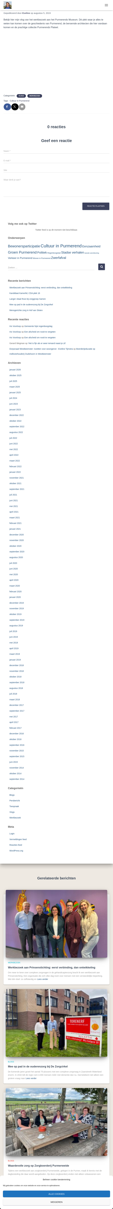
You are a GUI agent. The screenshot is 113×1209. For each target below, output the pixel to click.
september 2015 (16, 756)
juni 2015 (13, 762)
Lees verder (42, 979)
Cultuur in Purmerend (19, 101)
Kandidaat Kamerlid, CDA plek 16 (24, 293)
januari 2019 (15, 660)
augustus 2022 (16, 432)
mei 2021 (13, 506)
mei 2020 (13, 574)
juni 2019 (13, 637)
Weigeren (56, 1202)
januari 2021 (15, 529)
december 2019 (16, 603)
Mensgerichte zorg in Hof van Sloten (26, 310)
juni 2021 (13, 500)
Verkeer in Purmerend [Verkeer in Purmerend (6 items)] (20, 258)
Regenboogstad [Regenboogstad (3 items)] (54, 253)
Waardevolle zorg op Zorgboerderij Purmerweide (38, 1165)
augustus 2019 (16, 625)
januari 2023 (15, 409)
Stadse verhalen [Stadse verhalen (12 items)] (72, 252)
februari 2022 (15, 466)
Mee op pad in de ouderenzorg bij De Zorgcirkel (31, 304)
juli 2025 (13, 381)
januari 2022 (15, 472)
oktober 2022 (15, 421)
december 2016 (16, 733)
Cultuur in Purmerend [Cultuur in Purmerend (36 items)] (61, 245)
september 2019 (16, 620)
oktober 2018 (15, 677)
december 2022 (16, 415)
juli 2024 (13, 398)
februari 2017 (15, 728)
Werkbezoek (34, 96)
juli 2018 (13, 694)
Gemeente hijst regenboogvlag (38, 326)
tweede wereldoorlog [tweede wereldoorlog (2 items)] (92, 253)
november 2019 (16, 608)
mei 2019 (13, 642)
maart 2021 (14, 517)
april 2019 (14, 648)
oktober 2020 (15, 546)
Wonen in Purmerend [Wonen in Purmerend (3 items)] (41, 258)
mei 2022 (13, 449)
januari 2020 (15, 597)
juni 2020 (13, 569)
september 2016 (16, 745)
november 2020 (16, 540)
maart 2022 (14, 461)
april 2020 (14, 580)
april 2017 (14, 722)
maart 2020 (14, 586)
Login (11, 833)
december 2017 (16, 705)
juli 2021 (13, 495)
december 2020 (16, 534)
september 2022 (16, 426)
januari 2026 (15, 369)
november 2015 (16, 750)
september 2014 (16, 779)
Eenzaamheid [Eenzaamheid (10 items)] (91, 246)
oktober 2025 (15, 375)
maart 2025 (14, 387)
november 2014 (16, 768)
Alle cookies (56, 1194)
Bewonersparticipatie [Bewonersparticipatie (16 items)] (24, 246)
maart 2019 (14, 654)
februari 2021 (15, 523)
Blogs (12, 795)
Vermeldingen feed (18, 839)
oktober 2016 (15, 739)
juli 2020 (13, 563)
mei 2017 (13, 716)
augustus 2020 (16, 557)
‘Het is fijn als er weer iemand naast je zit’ (47, 343)
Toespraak (14, 806)
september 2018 (16, 682)
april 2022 (14, 455)
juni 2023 (13, 404)
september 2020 (16, 551)
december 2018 (16, 665)
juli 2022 (13, 438)
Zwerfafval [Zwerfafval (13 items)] (58, 258)
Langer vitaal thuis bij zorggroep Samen (27, 299)
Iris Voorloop (15, 326)
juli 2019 (13, 631)
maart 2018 (14, 699)
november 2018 (16, 671)
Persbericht (14, 800)
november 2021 (16, 478)
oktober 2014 (15, 773)
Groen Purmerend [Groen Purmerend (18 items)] (22, 252)
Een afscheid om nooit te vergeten (39, 332)
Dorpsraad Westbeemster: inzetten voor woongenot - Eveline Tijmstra (41, 349)
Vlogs (21, 96)
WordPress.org (16, 851)
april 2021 (14, 512)
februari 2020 (15, 591)
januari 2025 (15, 392)
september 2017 (16, 711)
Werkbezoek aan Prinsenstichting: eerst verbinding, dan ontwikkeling (40, 287)
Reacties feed (15, 845)
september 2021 (16, 489)
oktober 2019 (15, 614)
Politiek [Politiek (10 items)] (42, 252)
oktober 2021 (15, 483)
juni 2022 (13, 443)
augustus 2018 (16, 688)
